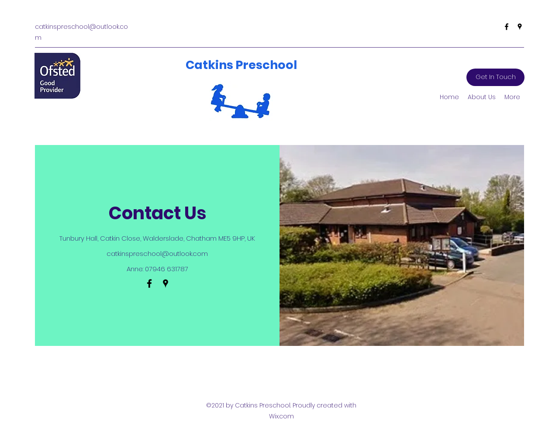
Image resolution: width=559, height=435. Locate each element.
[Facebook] (506, 26)
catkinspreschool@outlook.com (157, 253)
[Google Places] (519, 26)
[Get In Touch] (495, 77)
